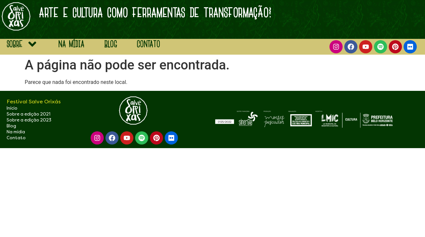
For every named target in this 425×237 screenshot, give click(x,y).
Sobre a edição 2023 (29, 120)
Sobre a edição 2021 (28, 114)
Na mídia (16, 131)
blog (110, 44)
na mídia (71, 44)
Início (12, 108)
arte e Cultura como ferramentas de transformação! (155, 13)
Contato (148, 44)
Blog (11, 125)
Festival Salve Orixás (34, 101)
